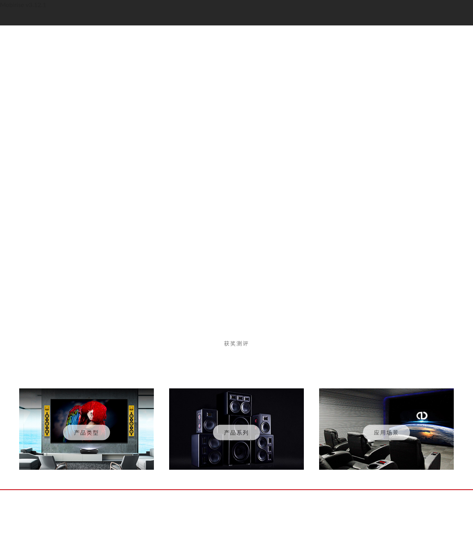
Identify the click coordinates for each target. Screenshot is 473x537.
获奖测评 (236, 344)
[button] (205, 277)
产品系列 (236, 434)
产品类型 (86, 434)
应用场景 (386, 434)
